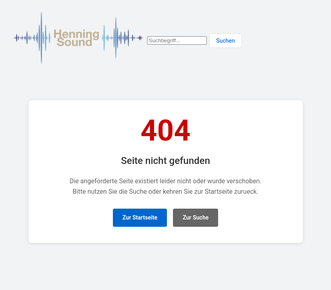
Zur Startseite (140, 217)
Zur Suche (195, 217)
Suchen (225, 40)
